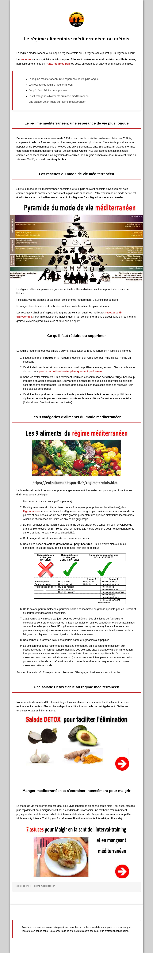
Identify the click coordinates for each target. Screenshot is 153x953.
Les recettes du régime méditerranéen (50, 84)
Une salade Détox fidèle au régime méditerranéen (57, 101)
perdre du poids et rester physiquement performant (71, 371)
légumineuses (32, 511)
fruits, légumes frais (58, 63)
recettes (26, 59)
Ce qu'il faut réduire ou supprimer (47, 90)
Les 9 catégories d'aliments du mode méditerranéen (58, 96)
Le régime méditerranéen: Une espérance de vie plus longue (63, 79)
